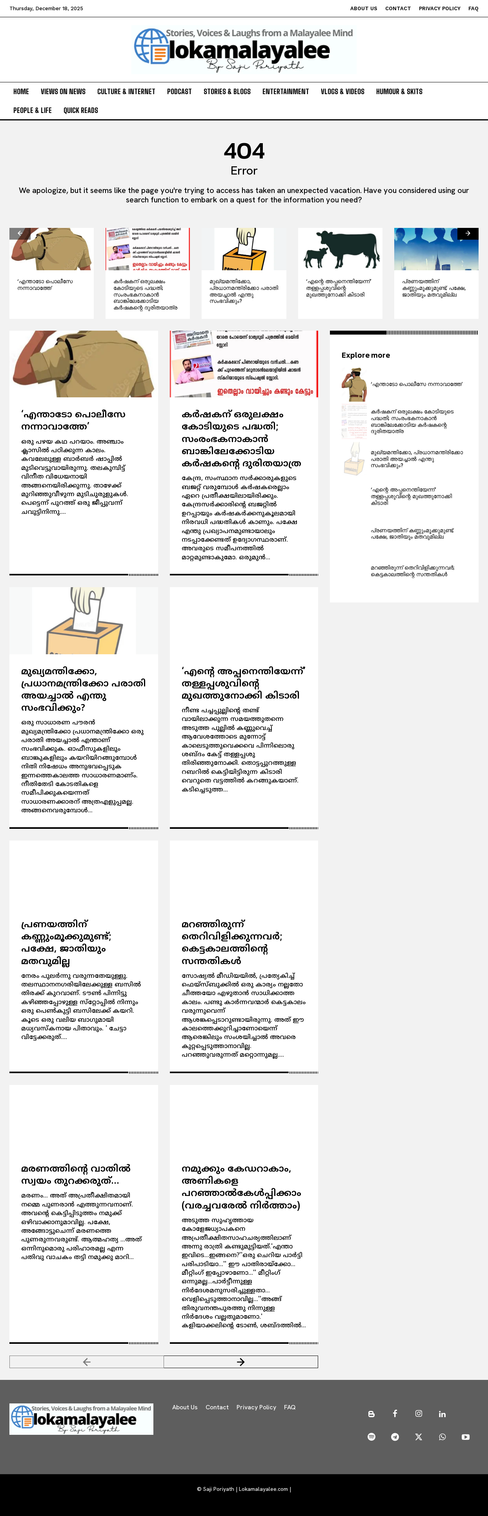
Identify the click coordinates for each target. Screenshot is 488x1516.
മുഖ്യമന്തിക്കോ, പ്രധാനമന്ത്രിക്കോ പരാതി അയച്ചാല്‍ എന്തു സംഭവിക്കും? (243, 291)
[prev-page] (20, 234)
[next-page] (468, 234)
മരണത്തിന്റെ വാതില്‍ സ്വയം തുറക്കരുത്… (76, 1175)
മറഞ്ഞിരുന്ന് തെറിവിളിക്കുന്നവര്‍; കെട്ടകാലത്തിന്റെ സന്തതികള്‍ (232, 943)
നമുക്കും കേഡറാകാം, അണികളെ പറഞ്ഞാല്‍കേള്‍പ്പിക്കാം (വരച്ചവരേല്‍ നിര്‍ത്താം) (241, 1187)
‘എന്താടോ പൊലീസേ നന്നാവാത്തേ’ (45, 284)
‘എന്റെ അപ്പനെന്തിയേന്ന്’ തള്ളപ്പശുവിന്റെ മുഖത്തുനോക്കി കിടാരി (338, 288)
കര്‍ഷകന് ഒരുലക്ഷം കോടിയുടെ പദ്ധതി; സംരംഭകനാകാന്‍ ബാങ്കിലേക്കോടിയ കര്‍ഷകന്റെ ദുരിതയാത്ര (145, 294)
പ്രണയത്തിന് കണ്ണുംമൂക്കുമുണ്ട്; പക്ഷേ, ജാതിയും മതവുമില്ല (434, 288)
